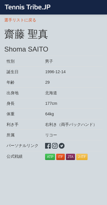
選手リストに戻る (20, 20)
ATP (50, 157)
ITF (60, 157)
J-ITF (82, 157)
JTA (70, 157)
